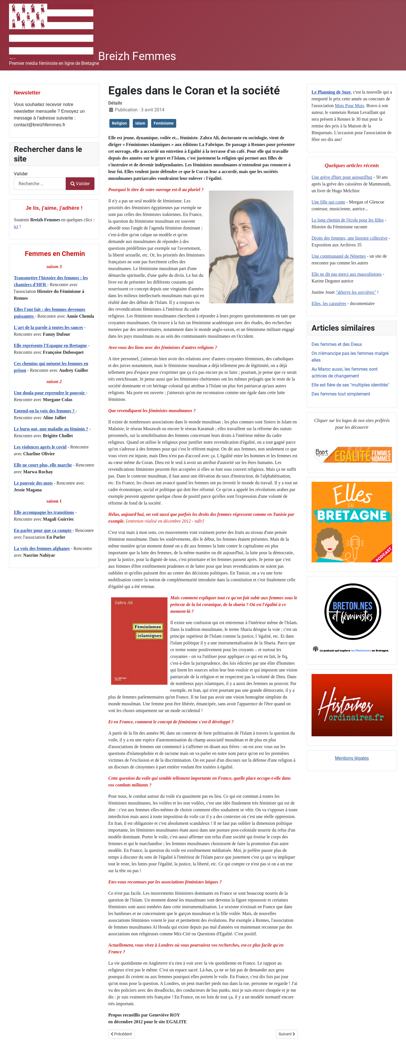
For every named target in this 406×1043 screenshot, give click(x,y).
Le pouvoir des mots (33, 483)
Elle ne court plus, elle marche (43, 465)
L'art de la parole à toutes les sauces (48, 327)
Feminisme (164, 123)
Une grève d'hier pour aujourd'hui (342, 177)
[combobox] (40, 183)
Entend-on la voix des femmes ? (45, 410)
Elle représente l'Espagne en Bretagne (50, 345)
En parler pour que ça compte (43, 530)
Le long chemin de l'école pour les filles (348, 220)
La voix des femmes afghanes (42, 548)
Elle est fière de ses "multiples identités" (350, 385)
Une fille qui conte (328, 202)
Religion (119, 123)
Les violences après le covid (40, 447)
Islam (140, 123)
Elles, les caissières (329, 303)
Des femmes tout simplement (341, 394)
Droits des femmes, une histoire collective (349, 238)
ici (16, 226)
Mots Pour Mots (349, 105)
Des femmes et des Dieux (337, 344)
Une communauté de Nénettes (339, 256)
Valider (21, 173)
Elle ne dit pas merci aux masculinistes (347, 274)
